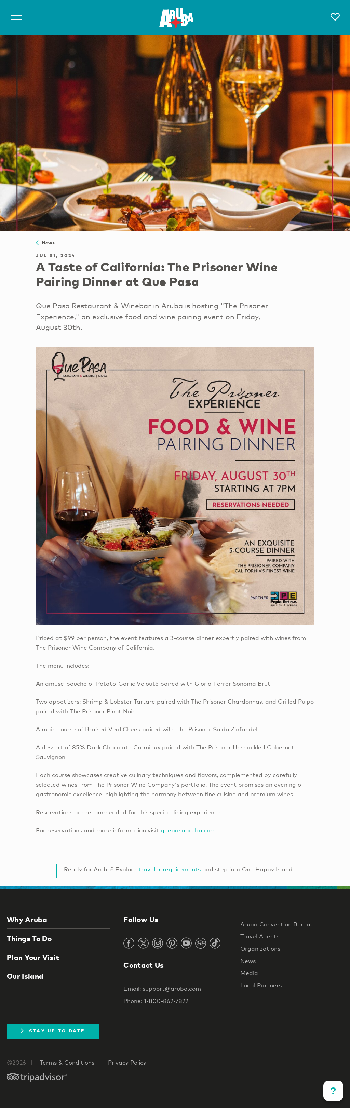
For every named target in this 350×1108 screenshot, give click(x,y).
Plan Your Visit (33, 957)
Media (249, 972)
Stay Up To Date (53, 1030)
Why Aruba (27, 919)
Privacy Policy (127, 1062)
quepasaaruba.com (188, 830)
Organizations (260, 948)
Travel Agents (259, 936)
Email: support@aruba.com (162, 988)
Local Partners (261, 985)
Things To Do (29, 938)
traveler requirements (169, 869)
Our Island (25, 976)
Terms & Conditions (67, 1062)
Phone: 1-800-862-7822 (155, 1000)
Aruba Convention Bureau (277, 924)
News (45, 242)
